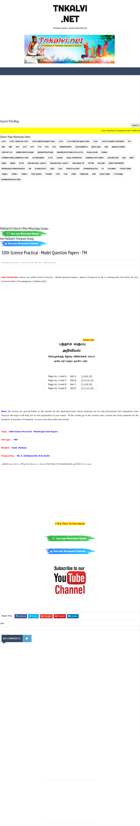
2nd (3, 146)
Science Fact (40, 168)
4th (17, 146)
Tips (58, 174)
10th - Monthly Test (19, 141)
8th (47, 146)
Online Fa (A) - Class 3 (37, 163)
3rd (10, 146)
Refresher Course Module (13, 168)
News (4, 163)
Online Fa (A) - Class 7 (59, 163)
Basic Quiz (96, 146)
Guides (60, 157)
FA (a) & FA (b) (92, 152)
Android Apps (66, 146)
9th (54, 146)
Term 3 (24, 174)
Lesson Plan (112, 157)
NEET (132, 157)
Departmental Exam (25, 152)
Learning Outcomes (94, 157)
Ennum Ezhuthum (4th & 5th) (70, 152)
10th (4, 141)
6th (32, 146)
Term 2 (14, 174)
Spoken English (90, 168)
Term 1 (4, 174)
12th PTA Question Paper (113, 141)
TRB (94, 174)
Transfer (84, 174)
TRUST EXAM (104, 174)
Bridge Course (118, 146)
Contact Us (7, 152)
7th (39, 146)
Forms (104, 152)
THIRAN (48, 174)
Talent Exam (125, 168)
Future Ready (38, 157)
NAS (124, 157)
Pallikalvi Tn (78, 163)
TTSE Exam (118, 174)
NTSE (21, 163)
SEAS (52, 168)
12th (95, 141)
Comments (51, 262)
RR (30, 168)
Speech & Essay (72, 168)
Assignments (82, 146)
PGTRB (91, 163)
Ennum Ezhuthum (45, 152)
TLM (65, 174)
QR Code (101, 163)
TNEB (73, 174)
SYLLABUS (112, 168)
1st (129, 141)
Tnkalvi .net (70, 13)
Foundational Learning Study (15, 157)
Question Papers (116, 163)
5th (25, 146)
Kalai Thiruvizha (74, 157)
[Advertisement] (70, 97)
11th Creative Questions (78, 141)
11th (61, 141)
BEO (106, 146)
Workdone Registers (11, 179)
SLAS (60, 168)
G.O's (50, 157)
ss (103, 168)
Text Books (36, 174)
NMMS (12, 163)
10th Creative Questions (43, 141)
